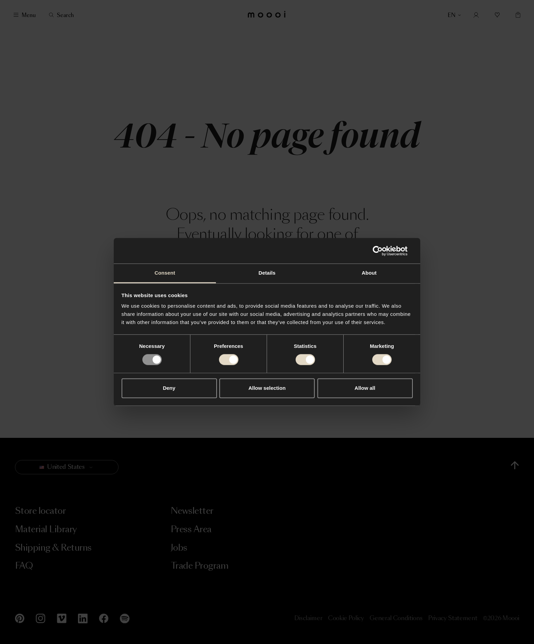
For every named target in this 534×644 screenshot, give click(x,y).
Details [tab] (267, 273)
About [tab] (369, 273)
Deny (169, 388)
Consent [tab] (165, 273)
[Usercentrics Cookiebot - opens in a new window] (383, 251)
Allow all (365, 388)
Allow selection (266, 388)
